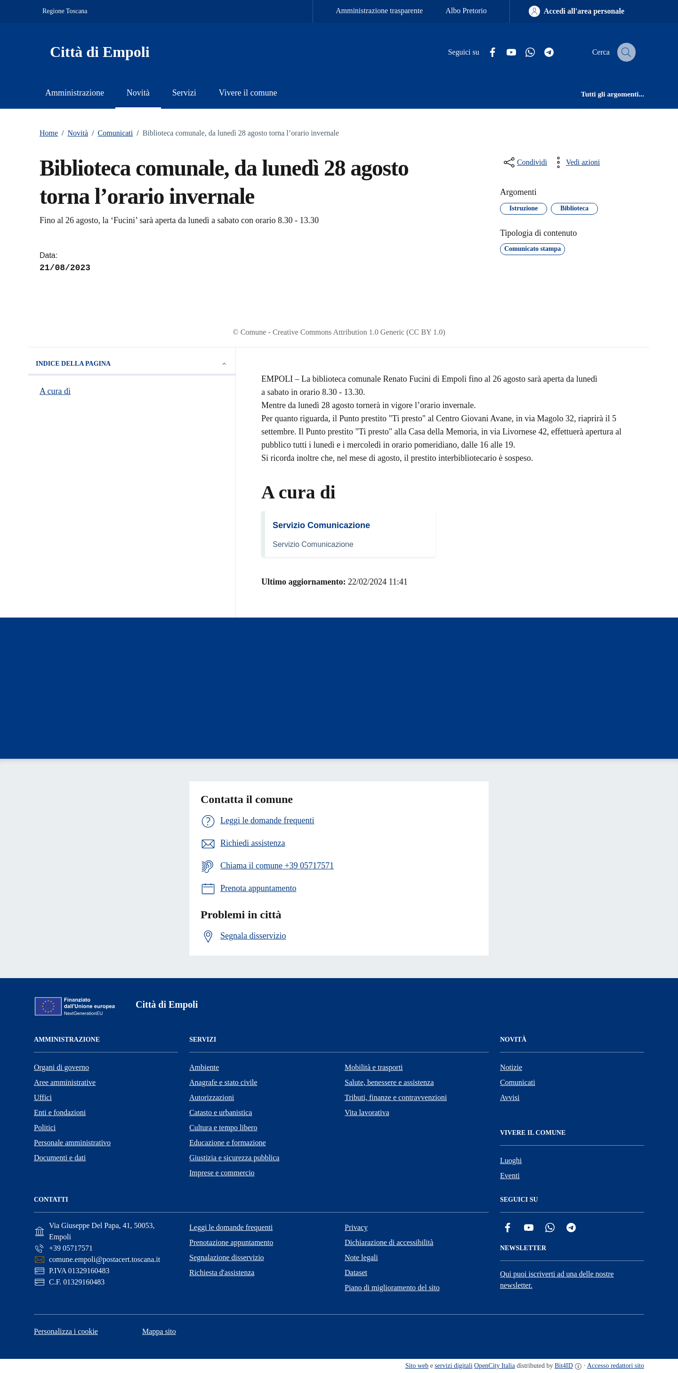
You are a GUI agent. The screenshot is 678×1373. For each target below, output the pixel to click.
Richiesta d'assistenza (221, 1273)
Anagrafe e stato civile (223, 1082)
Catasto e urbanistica (220, 1112)
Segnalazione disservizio (226, 1257)
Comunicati (110, 133)
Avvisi (509, 1097)
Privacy (356, 1227)
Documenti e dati (60, 1158)
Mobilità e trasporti (374, 1067)
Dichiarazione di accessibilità (389, 1242)
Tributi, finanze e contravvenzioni (396, 1097)
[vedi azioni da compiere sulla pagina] (575, 162)
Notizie (511, 1067)
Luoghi (511, 1160)
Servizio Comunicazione (321, 525)
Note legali (361, 1257)
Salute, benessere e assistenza (389, 1082)
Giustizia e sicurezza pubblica (234, 1158)
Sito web (416, 1365)
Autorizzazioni (211, 1097)
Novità (73, 133)
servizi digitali (453, 1365)
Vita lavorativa (367, 1112)
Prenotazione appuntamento (231, 1242)
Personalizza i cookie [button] (66, 1331)
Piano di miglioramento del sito (392, 1288)
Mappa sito (159, 1331)
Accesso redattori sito (615, 1365)
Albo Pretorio (466, 11)
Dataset (356, 1273)
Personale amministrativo (72, 1143)
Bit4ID (564, 1365)
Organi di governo (61, 1067)
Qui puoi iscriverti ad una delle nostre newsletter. (557, 1280)
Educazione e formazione (227, 1143)
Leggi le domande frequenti (231, 1227)
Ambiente (204, 1067)
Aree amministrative (65, 1082)
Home (49, 133)
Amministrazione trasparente (379, 11)
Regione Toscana (65, 11)
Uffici (43, 1097)
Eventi (510, 1176)
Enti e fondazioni (60, 1112)
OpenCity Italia (494, 1365)
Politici (45, 1128)
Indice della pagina (132, 364)
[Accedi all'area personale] (576, 11)
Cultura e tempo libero (223, 1128)
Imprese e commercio (222, 1173)
